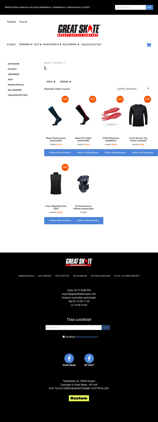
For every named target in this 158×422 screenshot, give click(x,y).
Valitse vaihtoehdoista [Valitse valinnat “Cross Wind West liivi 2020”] (60, 220)
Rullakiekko (70, 44)
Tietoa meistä (80, 276)
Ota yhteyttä (62, 276)
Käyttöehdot (45, 276)
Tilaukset (11, 22)
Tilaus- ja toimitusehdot (127, 276)
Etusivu (11, 44)
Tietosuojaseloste (100, 276)
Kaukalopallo (51, 44)
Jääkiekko (24, 44)
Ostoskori (14, 64)
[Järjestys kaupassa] (133, 88)
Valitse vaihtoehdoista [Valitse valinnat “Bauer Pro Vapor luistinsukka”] (87, 152)
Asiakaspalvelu (26, 276)
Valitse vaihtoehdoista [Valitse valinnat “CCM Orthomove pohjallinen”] (115, 152)
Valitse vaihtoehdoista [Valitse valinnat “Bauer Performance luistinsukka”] (60, 152)
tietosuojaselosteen (87, 336)
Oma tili (23, 22)
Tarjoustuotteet (91, 44)
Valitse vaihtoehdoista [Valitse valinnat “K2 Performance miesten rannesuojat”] (87, 220)
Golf (36, 44)
